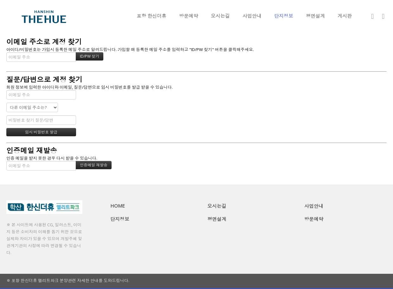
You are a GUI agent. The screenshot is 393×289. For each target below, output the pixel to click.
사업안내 (251, 16)
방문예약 (188, 16)
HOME (117, 205)
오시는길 (220, 16)
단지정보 (283, 16)
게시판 (345, 16)
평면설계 (315, 16)
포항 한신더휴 (151, 16)
